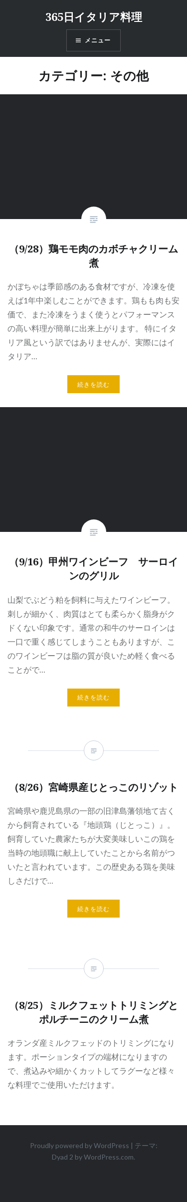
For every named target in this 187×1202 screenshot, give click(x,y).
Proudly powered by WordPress (79, 1145)
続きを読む (93, 384)
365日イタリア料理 (93, 16)
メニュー (98, 40)
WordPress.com (109, 1157)
